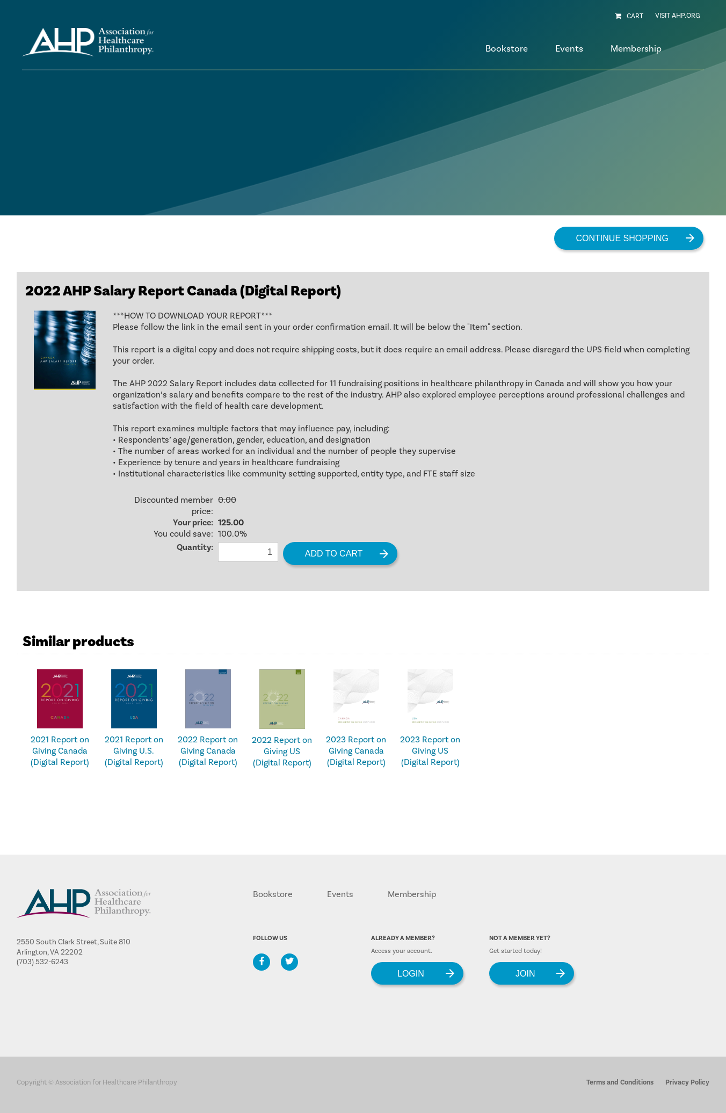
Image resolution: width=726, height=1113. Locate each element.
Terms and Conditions (620, 1082)
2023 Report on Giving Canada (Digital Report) (356, 751)
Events (340, 894)
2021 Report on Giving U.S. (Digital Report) (134, 751)
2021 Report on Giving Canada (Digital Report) (60, 751)
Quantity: (195, 547)
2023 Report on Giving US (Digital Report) (430, 751)
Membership (412, 894)
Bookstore (506, 49)
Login (410, 973)
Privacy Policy (687, 1082)
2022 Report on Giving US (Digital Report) (282, 751)
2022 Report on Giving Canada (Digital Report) (208, 751)
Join (525, 973)
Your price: (193, 522)
